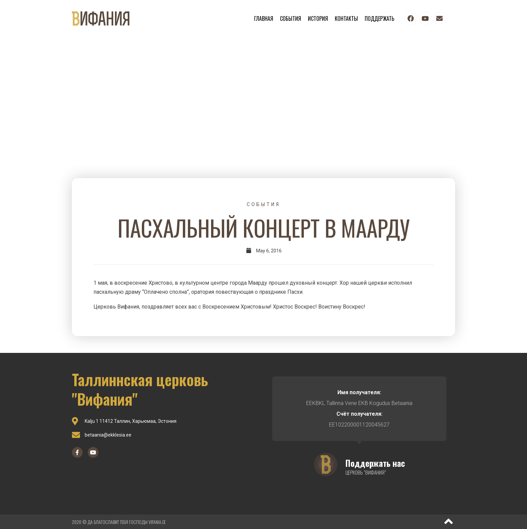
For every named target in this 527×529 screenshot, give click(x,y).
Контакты (346, 18)
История (318, 18)
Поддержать (379, 18)
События (290, 18)
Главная (263, 18)
